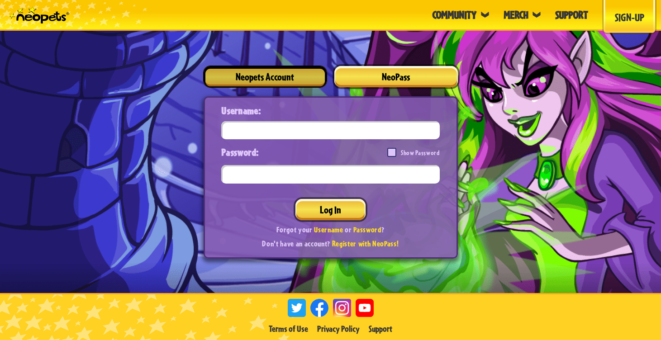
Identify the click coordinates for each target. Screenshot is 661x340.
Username (328, 229)
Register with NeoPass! (365, 243)
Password (367, 229)
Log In (330, 209)
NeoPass (396, 77)
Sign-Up (629, 17)
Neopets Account (265, 77)
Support (380, 328)
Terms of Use (288, 328)
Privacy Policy (338, 328)
